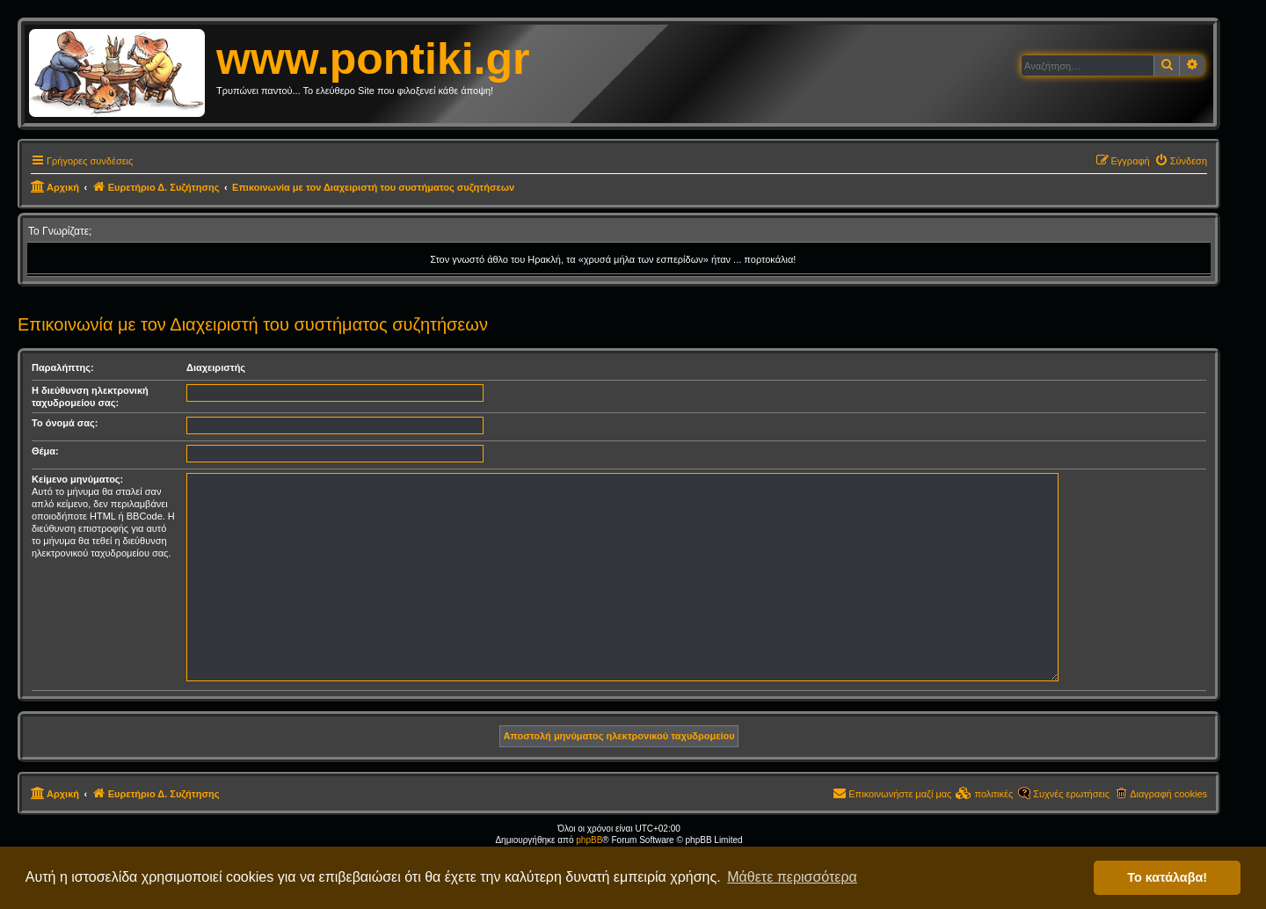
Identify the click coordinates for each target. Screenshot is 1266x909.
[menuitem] (1180, 160)
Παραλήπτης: (63, 367)
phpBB (589, 840)
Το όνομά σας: (65, 423)
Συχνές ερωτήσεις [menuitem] (1071, 794)
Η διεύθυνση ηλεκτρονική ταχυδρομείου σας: (90, 396)
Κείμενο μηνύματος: (77, 479)
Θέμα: (45, 451)
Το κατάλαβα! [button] (1167, 877)
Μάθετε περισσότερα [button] (792, 876)
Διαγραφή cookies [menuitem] (1168, 794)
